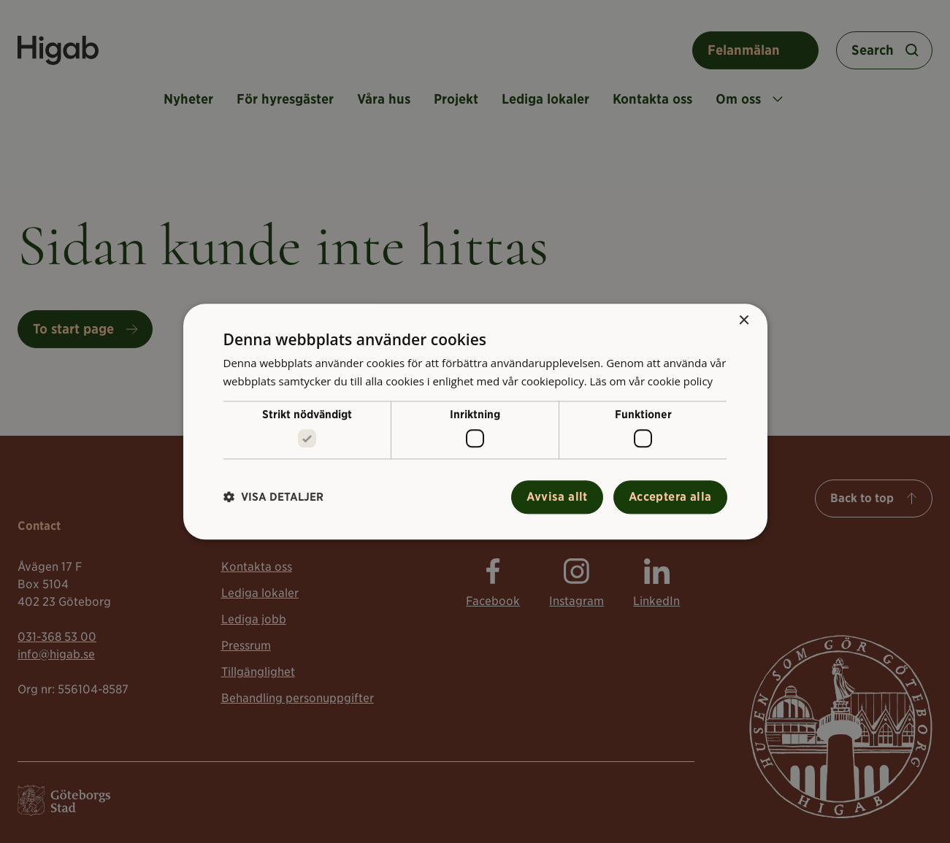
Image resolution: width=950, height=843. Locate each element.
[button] (273, 497)
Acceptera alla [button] (670, 497)
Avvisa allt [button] (556, 497)
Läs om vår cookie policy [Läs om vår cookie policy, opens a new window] (651, 381)
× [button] (743, 320)
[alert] (475, 421)
